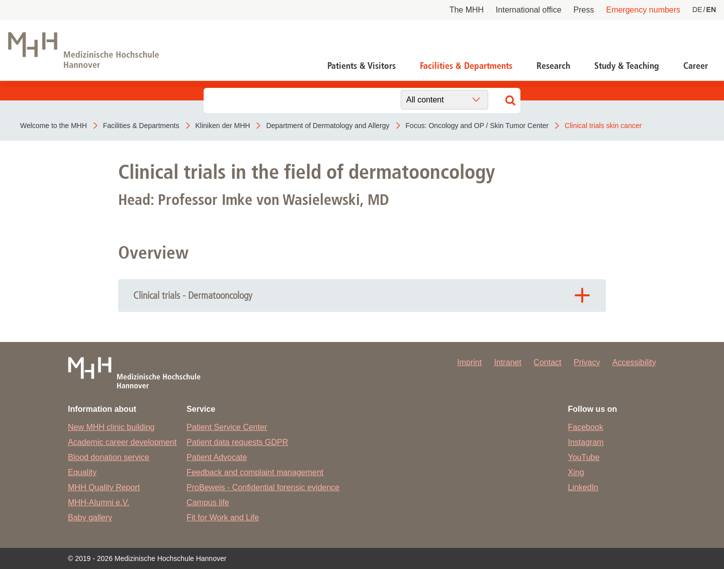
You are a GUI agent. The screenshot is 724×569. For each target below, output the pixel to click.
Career (695, 65)
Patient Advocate (217, 457)
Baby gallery (90, 517)
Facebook (585, 427)
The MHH (466, 10)
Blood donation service (108, 457)
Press (584, 10)
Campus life (208, 502)
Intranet (507, 362)
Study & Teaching (626, 65)
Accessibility (634, 362)
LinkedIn (583, 487)
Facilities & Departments (466, 65)
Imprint (469, 362)
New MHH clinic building (111, 427)
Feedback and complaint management (255, 472)
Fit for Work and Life (223, 517)
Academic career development (122, 442)
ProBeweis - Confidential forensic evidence (263, 487)
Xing (576, 472)
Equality (82, 472)
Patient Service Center (227, 427)
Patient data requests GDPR (237, 442)
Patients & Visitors (361, 65)
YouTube (584, 457)
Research (553, 65)
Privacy (587, 362)
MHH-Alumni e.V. (98, 502)
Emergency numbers (643, 10)
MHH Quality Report (104, 487)
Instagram (586, 442)
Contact (547, 362)
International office (528, 10)
